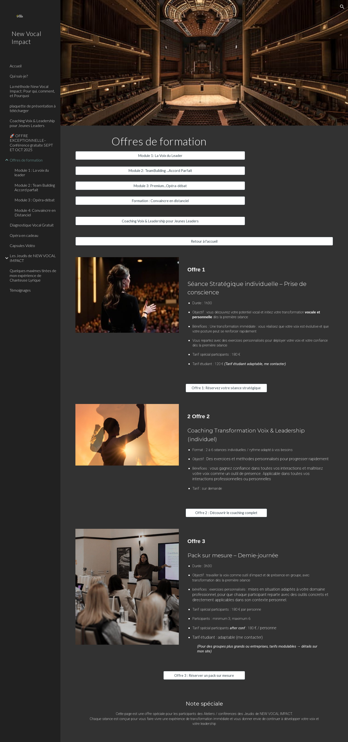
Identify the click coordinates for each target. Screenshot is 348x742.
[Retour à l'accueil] (204, 241)
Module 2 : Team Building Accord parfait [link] (34, 187)
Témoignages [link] (20, 290)
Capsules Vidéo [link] (22, 245)
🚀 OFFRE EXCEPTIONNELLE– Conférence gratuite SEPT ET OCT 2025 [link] (31, 142)
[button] (342, 7)
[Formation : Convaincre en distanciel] (160, 200)
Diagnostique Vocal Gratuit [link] (32, 225)
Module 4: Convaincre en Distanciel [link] (35, 212)
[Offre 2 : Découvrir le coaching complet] (226, 512)
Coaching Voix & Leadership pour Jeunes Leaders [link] (32, 122)
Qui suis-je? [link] (19, 76)
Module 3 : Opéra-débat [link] (34, 200)
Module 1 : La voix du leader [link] (31, 172)
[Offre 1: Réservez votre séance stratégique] (226, 388)
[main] (160, 141)
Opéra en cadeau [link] (24, 235)
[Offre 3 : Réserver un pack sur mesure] (204, 675)
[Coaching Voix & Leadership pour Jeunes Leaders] (160, 220)
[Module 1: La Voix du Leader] (160, 155)
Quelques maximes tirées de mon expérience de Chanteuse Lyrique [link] (33, 275)
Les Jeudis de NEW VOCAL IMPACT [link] (33, 257)
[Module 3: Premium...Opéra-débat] (160, 185)
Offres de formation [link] (26, 160)
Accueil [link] (16, 66)
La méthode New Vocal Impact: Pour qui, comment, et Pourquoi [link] (32, 91)
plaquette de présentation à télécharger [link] (33, 108)
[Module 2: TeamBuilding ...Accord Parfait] (160, 170)
